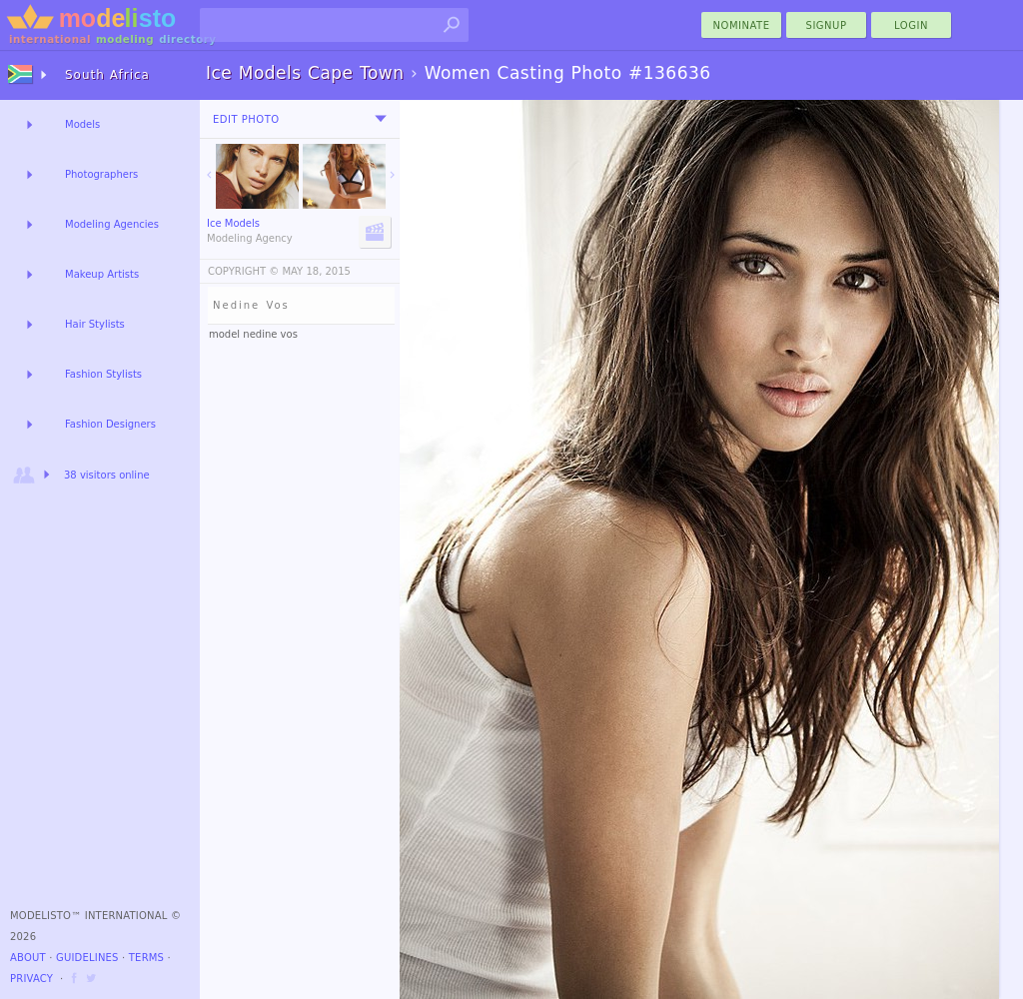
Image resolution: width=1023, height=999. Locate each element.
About (28, 957)
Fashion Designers (110, 424)
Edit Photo (246, 119)
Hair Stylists (95, 324)
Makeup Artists (102, 274)
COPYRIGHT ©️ (243, 271)
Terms (146, 957)
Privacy (31, 978)
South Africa (107, 75)
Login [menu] (911, 25)
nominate (741, 25)
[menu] (381, 119)
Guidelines (87, 957)
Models (82, 124)
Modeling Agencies (112, 224)
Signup (826, 25)
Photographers (101, 174)
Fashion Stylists (103, 374)
